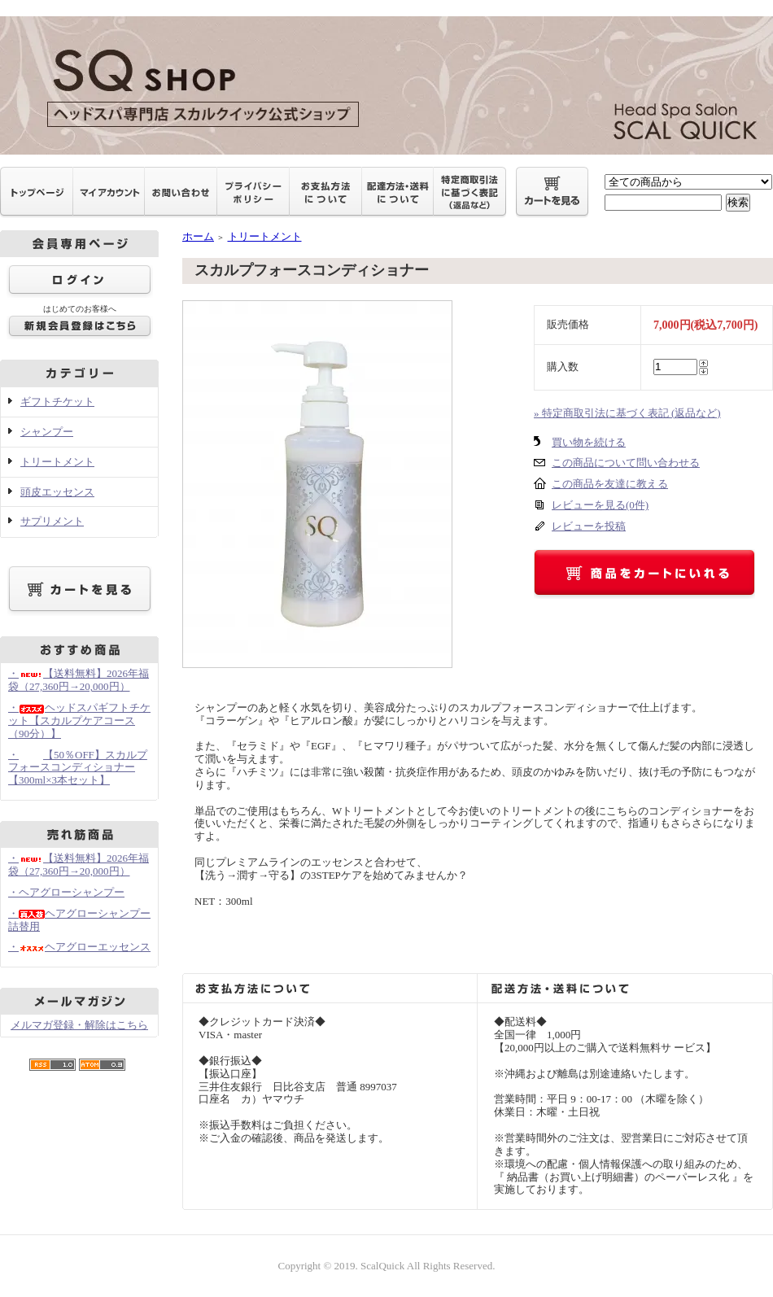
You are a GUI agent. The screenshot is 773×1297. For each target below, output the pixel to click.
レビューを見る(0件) (600, 505)
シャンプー (46, 432)
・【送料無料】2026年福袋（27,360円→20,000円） (78, 679)
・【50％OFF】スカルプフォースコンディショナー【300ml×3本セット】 (77, 768)
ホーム (198, 236)
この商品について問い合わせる (626, 462)
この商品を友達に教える (610, 484)
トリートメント (57, 462)
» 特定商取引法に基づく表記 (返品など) (627, 413)
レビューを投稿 (589, 526)
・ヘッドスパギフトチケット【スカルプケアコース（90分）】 (79, 720)
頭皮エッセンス (57, 492)
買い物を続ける (589, 442)
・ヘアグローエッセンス (79, 947)
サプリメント (52, 521)
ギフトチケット (57, 401)
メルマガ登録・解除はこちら (79, 1025)
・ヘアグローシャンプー (66, 892)
